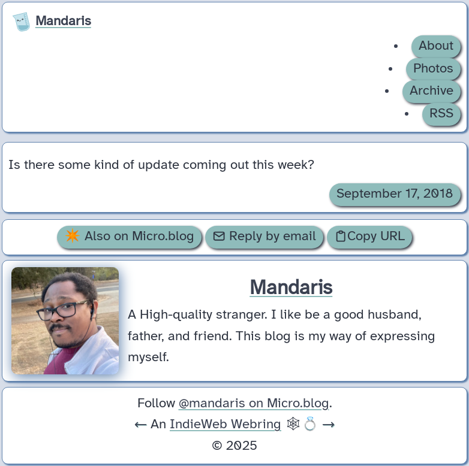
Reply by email (264, 236)
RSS (441, 114)
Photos (433, 69)
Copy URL (369, 236)
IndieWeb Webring (225, 424)
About (436, 46)
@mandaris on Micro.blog (254, 404)
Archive (431, 91)
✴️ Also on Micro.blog (129, 236)
